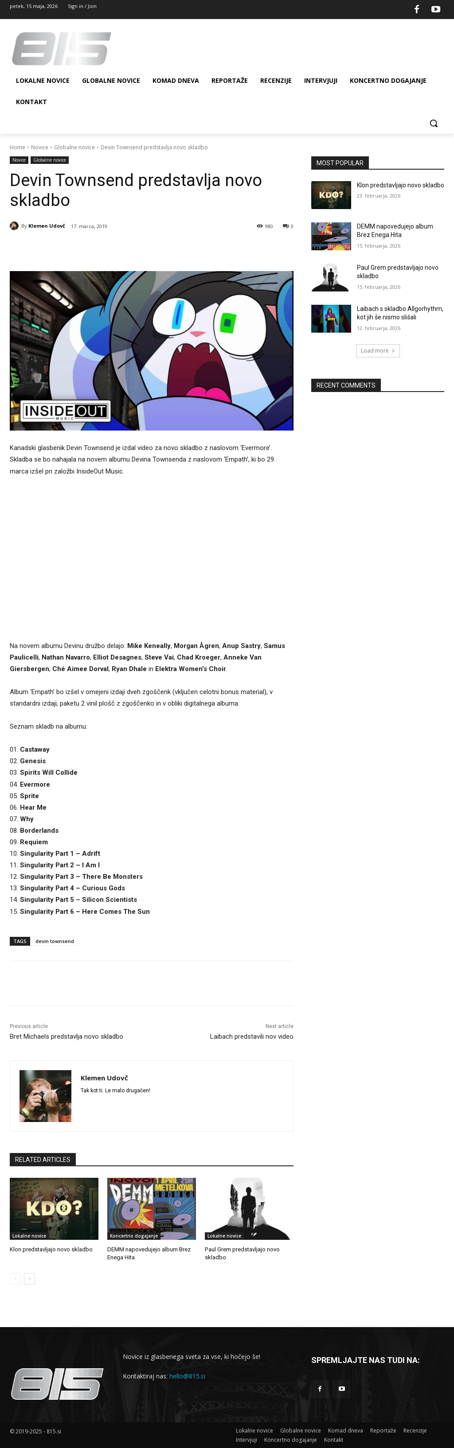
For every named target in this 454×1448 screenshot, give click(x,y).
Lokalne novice (29, 1236)
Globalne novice (74, 147)
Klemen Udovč (46, 225)
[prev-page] (15, 1279)
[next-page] (29, 1279)
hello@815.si (187, 1375)
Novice (39, 147)
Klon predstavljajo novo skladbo (51, 1249)
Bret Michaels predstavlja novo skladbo (66, 1036)
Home (17, 147)
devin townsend (54, 941)
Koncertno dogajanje (134, 1236)
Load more (378, 350)
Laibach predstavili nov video (252, 1036)
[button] (433, 123)
